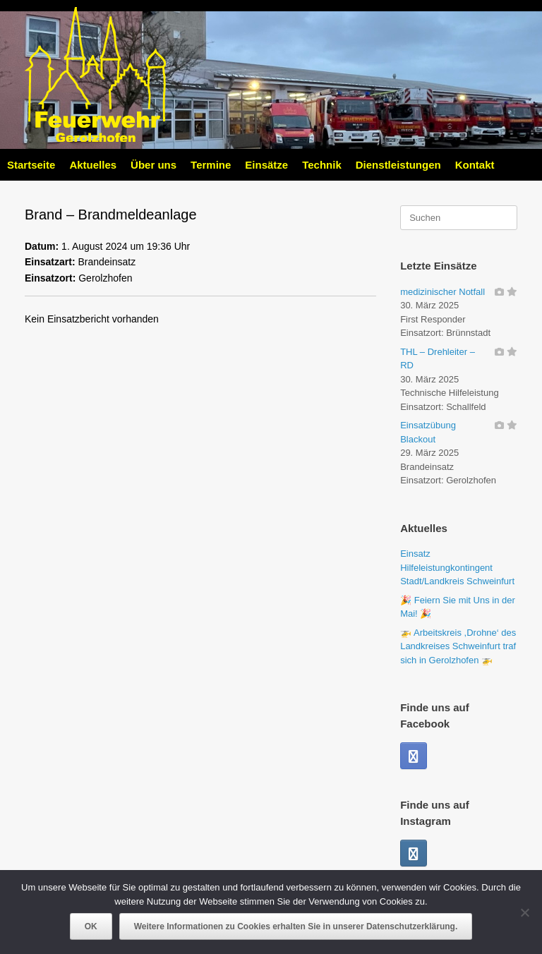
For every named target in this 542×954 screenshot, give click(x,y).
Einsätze (266, 165)
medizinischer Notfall (442, 291)
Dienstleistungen (398, 165)
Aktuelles (92, 165)
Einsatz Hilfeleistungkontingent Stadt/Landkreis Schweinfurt (457, 567)
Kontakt (475, 165)
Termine (211, 165)
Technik (322, 165)
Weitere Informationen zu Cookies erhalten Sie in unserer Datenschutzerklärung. (296, 926)
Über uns (153, 165)
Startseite (31, 165)
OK (91, 926)
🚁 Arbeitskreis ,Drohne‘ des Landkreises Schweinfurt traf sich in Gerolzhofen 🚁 (458, 646)
